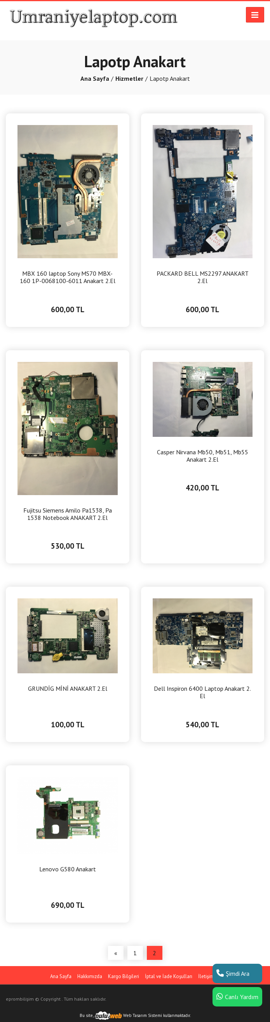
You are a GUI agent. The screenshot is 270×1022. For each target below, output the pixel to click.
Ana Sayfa (94, 78)
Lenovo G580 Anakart (67, 869)
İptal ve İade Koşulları (168, 976)
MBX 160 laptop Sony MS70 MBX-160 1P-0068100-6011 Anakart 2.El (67, 277)
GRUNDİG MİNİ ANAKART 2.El (67, 688)
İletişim (206, 976)
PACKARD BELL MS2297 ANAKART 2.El (203, 277)
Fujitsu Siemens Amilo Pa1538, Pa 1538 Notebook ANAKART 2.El (67, 514)
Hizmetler (129, 78)
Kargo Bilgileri (123, 976)
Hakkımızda (89, 976)
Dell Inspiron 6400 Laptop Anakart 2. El (202, 692)
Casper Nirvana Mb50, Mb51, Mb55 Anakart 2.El (202, 455)
